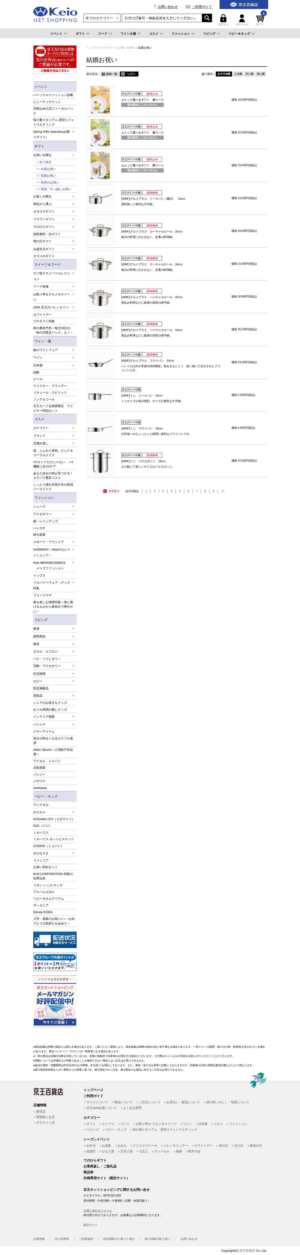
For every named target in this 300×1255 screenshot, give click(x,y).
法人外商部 (62, 1239)
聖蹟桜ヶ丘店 (45, 1117)
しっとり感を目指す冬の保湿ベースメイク (53, 487)
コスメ (153, 33)
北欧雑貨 (39, 767)
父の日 (238, 1145)
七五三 (143, 1151)
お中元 (91, 1145)
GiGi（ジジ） (42, 825)
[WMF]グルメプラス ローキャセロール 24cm (151, 264)
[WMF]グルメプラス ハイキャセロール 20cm (151, 297)
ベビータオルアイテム (48, 898)
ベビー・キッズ (46, 796)
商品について (123, 1102)
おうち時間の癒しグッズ (50, 709)
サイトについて (97, 1102)
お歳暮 (106, 1145)
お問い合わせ (168, 7)
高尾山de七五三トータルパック (53, 111)
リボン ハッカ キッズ (47, 885)
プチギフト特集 (44, 321)
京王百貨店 (247, 1250)
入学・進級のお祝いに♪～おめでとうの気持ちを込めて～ (54, 921)
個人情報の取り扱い (157, 1239)
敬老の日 (256, 1145)
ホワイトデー (42, 314)
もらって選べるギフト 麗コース (142, 132)
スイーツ (108, 1124)
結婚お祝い (48, 175)
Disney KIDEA (43, 912)
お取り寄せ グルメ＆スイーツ (156, 1124)
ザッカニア (41, 905)
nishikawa (40, 788)
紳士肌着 (39, 534)
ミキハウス (41, 832)
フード (102, 33)
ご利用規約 (86, 1239)
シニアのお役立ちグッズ (50, 702)
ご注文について (149, 1102)
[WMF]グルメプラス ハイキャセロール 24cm (151, 330)
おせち (122, 1145)
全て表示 (45, 162)
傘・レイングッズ (45, 521)
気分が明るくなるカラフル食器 (53, 741)
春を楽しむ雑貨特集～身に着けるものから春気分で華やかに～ (53, 606)
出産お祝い (48, 169)
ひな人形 (108, 1151)
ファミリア (41, 860)
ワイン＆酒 (128, 33)
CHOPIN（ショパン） (48, 846)
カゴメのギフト (44, 256)
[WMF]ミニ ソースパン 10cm (141, 395)
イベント (56, 33)
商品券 (88, 1172)
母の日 (223, 1145)
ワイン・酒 (42, 341)
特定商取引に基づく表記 (118, 1239)
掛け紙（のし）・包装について (227, 1102)
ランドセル (41, 804)
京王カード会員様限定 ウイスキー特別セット (53, 408)
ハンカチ (39, 528)
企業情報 (39, 1239)
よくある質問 (132, 1108)
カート (261, 19)
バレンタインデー (175, 1145)
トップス (39, 575)
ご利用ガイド (202, 7)
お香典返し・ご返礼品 (100, 1166)
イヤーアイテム (44, 731)
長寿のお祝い (50, 182)
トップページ (93, 1090)
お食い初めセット (45, 867)
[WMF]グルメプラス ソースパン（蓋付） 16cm (153, 198)
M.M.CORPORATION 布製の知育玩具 (53, 876)
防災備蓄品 (41, 688)
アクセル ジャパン (47, 761)
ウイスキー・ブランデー (50, 386)
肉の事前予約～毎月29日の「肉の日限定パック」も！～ (53, 330)
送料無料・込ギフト (47, 234)
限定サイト (90, 1225)
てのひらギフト (95, 1160)
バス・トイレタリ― (47, 659)
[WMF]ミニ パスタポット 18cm (143, 461)
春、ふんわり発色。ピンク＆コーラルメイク (53, 453)
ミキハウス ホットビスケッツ (53, 839)
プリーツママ (42, 595)
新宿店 (41, 1111)
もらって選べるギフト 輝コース (142, 165)
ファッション (180, 33)
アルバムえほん (44, 892)
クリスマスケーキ (145, 1145)
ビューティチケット (47, 102)
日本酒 (202, 1124)
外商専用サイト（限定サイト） (106, 1178)
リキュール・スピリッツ (50, 392)
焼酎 (36, 372)
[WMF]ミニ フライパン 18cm (141, 428)
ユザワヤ (39, 781)
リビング (209, 33)
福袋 (179, 1151)
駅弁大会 (194, 1151)
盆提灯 (91, 1151)
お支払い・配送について (183, 1102)
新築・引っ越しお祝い (56, 189)
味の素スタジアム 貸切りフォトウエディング (53, 122)
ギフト (80, 33)
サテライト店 (45, 1122)
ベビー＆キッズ (239, 33)
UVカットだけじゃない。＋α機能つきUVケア (53, 464)
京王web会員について (102, 1108)
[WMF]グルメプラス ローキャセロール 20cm (151, 231)
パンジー (39, 774)
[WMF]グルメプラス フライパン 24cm (147, 360)
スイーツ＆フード (47, 264)
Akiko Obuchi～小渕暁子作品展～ (53, 752)
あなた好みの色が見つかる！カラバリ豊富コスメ (53, 475)
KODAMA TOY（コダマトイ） (54, 819)
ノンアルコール (44, 399)
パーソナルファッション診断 (53, 95)
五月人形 (127, 1151)
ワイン (187, 1124)
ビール (37, 379)
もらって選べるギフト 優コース (142, 100)
